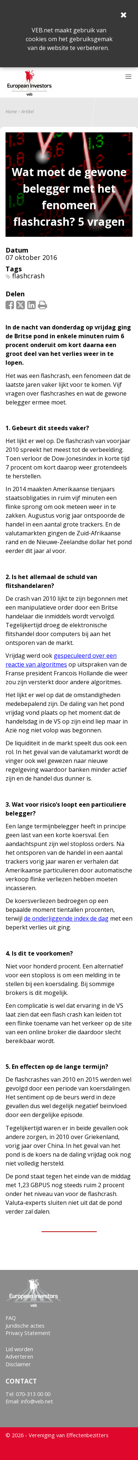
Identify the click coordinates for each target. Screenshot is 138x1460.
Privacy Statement (28, 1332)
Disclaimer (18, 1364)
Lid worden (19, 1349)
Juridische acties (25, 1325)
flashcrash (28, 275)
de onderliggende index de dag (66, 918)
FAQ (11, 1317)
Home (11, 112)
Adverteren (19, 1356)
